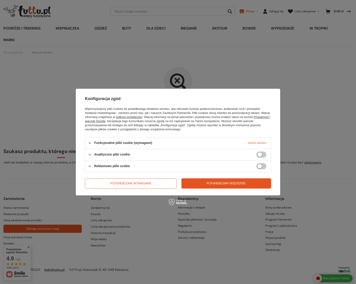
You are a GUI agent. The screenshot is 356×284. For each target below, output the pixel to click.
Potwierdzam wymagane (130, 183)
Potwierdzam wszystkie (226, 183)
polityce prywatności (129, 117)
